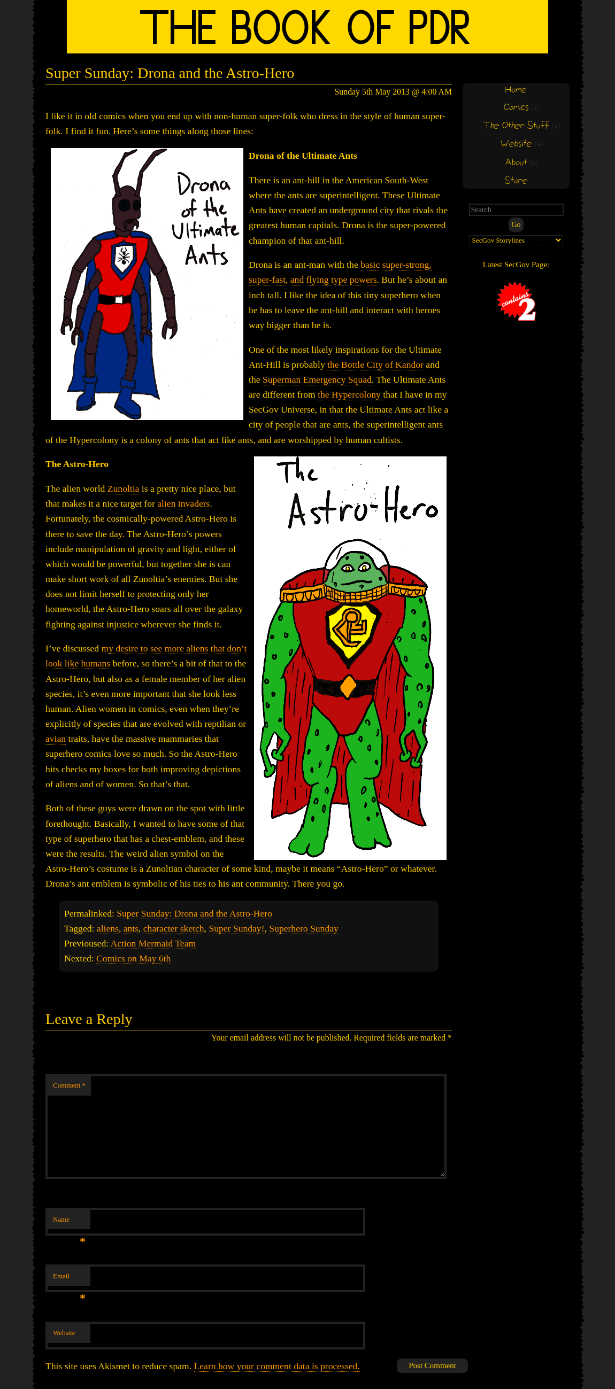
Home (516, 90)
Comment (69, 1085)
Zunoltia (123, 488)
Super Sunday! (236, 928)
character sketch (173, 928)
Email (69, 1279)
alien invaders (183, 503)
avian (55, 738)
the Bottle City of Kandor (375, 364)
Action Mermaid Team (153, 943)
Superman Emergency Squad (317, 379)
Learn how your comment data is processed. (277, 1366)
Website (64, 1333)
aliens (108, 928)
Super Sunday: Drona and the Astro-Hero (194, 913)
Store (516, 181)
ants (131, 928)
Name (69, 1222)
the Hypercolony (350, 394)
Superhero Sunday (304, 928)
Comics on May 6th (133, 958)
